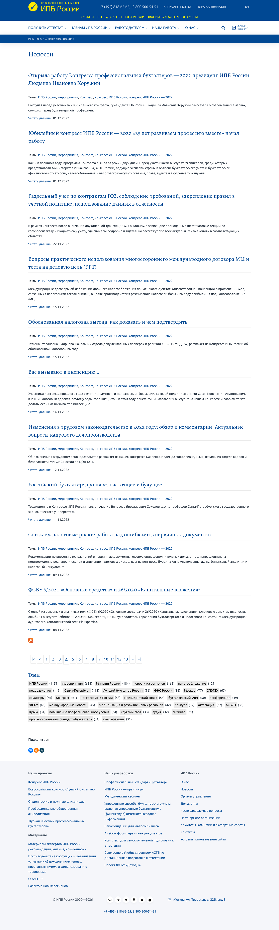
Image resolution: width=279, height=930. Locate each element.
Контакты (188, 832)
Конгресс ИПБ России (44, 782)
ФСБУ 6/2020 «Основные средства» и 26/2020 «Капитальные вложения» (114, 589)
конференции (113, 719)
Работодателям (131, 28)
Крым (33, 712)
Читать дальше (39, 118)
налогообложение (192, 683)
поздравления (40, 690)
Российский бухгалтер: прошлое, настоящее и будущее (95, 484)
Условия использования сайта (203, 839)
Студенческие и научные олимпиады (56, 801)
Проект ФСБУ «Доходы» (122, 865)
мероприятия (68, 97)
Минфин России (108, 683)
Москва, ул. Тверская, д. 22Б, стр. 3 (196, 899)
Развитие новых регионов (48, 886)
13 (126, 659)
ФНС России (163, 690)
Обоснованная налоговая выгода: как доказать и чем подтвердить (107, 322)
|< (33, 659)
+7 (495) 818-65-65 (114, 7)
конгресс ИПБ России (111, 97)
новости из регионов (149, 683)
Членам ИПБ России (91, 28)
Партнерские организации (200, 818)
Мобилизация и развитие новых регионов (131, 705)
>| (139, 659)
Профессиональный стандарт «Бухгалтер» (135, 782)
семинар (179, 712)
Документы (189, 803)
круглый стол (131, 712)
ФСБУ (33, 705)
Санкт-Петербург (77, 690)
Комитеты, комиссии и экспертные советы (213, 825)
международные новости (68, 705)
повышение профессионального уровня (79, 712)
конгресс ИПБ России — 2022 (150, 97)
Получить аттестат (47, 28)
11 (112, 659)
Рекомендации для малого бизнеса (131, 826)
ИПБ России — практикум (124, 789)
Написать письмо (177, 6)
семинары (36, 697)
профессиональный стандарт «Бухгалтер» (60, 719)
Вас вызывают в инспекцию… (63, 372)
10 (106, 659)
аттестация (206, 705)
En (247, 6)
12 (119, 659)
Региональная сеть (211, 6)
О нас (192, 28)
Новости (187, 789)
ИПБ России (36, 38)
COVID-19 (35, 879)
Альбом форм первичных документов (133, 833)
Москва (189, 690)
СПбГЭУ (212, 690)
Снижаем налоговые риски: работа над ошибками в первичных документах (120, 534)
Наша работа (165, 28)
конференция (220, 697)
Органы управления (196, 796)
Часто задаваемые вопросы (201, 810)
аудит (157, 712)
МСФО (231, 705)
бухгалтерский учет (183, 697)
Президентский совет (140, 697)
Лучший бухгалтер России (123, 690)
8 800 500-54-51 (145, 7)
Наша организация (60, 38)
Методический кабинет (122, 796)
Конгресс (86, 97)
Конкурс (181, 705)
